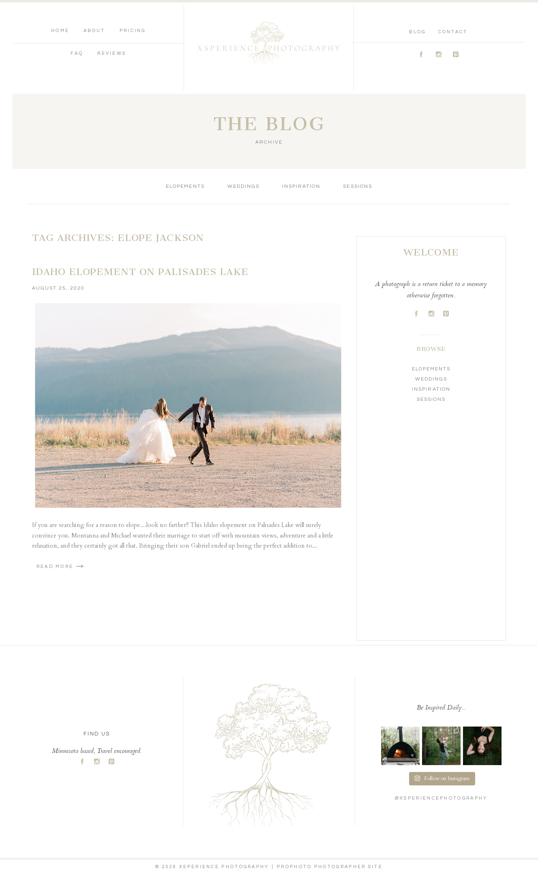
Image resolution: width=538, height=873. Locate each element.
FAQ (77, 53)
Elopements (185, 186)
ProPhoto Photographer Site (330, 866)
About (94, 30)
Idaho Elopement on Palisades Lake (140, 271)
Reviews (111, 53)
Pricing (133, 30)
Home (60, 30)
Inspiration (301, 186)
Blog (417, 32)
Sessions (357, 186)
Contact (453, 32)
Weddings (243, 186)
